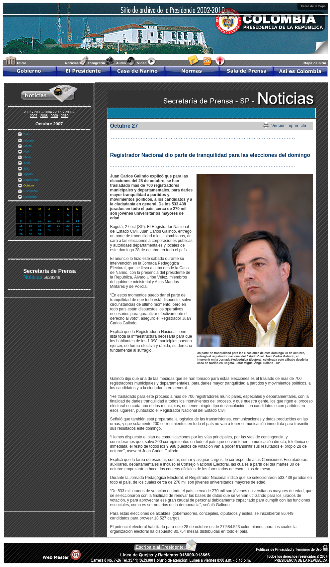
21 (77, 225)
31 (39, 234)
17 (39, 225)
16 (30, 225)
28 (77, 230)
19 (58, 225)
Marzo (27, 146)
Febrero (28, 140)
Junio (27, 163)
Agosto (28, 174)
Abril (26, 151)
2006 (68, 112)
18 (49, 225)
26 (58, 230)
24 (39, 230)
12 (58, 220)
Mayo (27, 157)
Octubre (28, 185)
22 (21, 230)
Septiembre (31, 179)
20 (68, 225)
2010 (64, 116)
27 (68, 230)
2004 (48, 112)
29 (21, 234)
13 (68, 220)
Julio (26, 168)
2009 (54, 116)
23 (30, 230)
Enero (27, 134)
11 (49, 220)
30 (30, 234)
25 (49, 230)
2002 (27, 112)
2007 (33, 116)
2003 (37, 112)
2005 (58, 112)
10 (39, 220)
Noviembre (30, 191)
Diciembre (30, 196)
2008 (43, 116)
